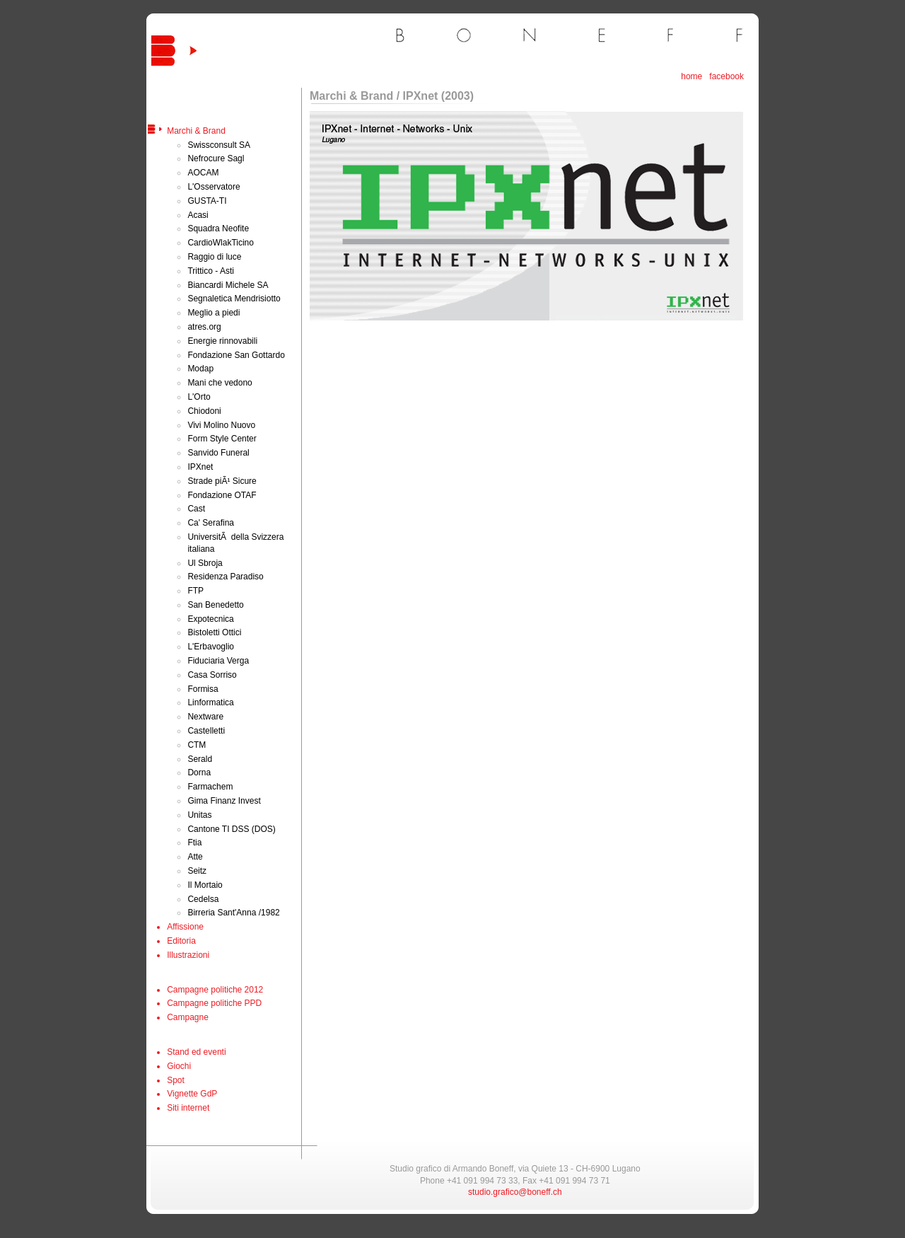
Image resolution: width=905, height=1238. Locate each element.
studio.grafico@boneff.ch (515, 1192)
